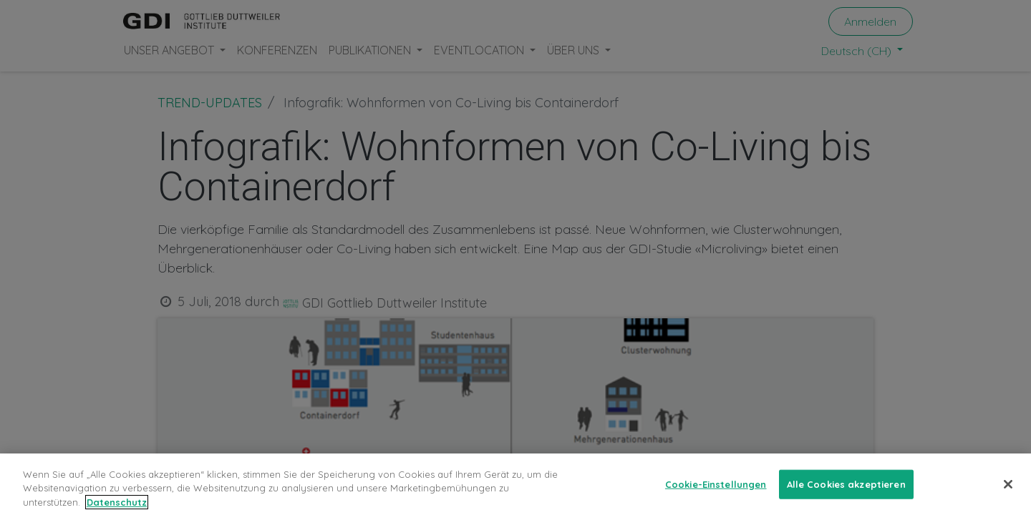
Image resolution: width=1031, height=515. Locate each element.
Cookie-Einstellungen (716, 493)
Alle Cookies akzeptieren (846, 493)
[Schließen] (1008, 494)
